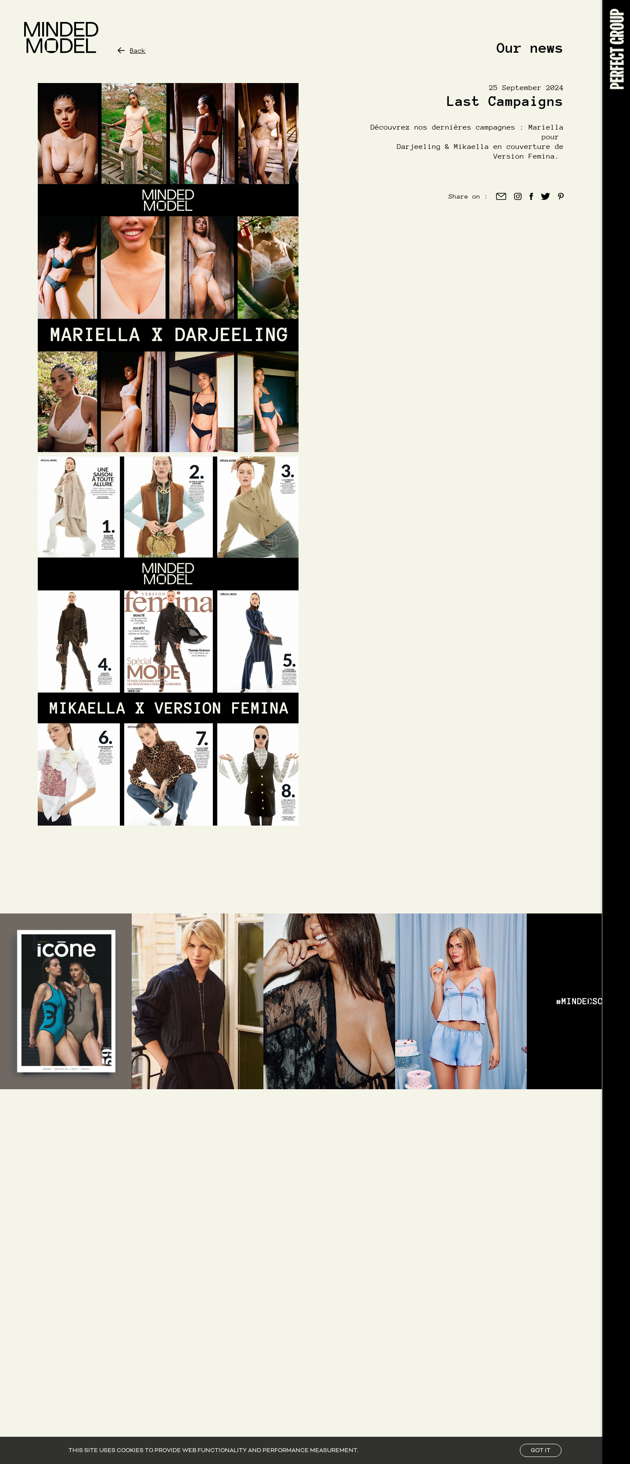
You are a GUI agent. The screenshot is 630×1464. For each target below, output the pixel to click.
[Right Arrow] (589, 1001)
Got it (541, 1450)
